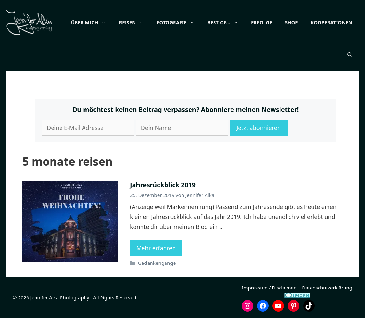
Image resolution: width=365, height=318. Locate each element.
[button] (350, 54)
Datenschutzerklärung (327, 287)
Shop (291, 22)
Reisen (134, 22)
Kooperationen (331, 22)
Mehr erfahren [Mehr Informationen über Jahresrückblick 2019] (156, 248)
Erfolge (261, 22)
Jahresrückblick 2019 (163, 184)
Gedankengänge (157, 263)
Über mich (92, 22)
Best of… (226, 22)
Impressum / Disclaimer (269, 287)
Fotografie (179, 22)
